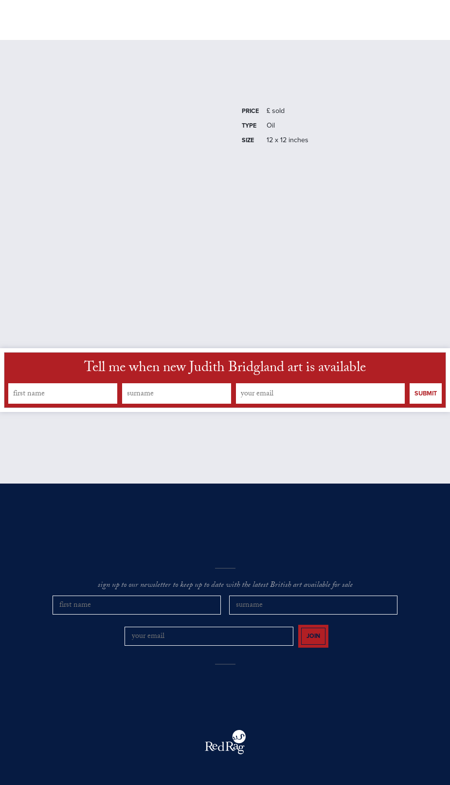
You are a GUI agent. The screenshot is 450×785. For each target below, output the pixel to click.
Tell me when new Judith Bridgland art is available (225, 376)
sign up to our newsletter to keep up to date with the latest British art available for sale (225, 592)
